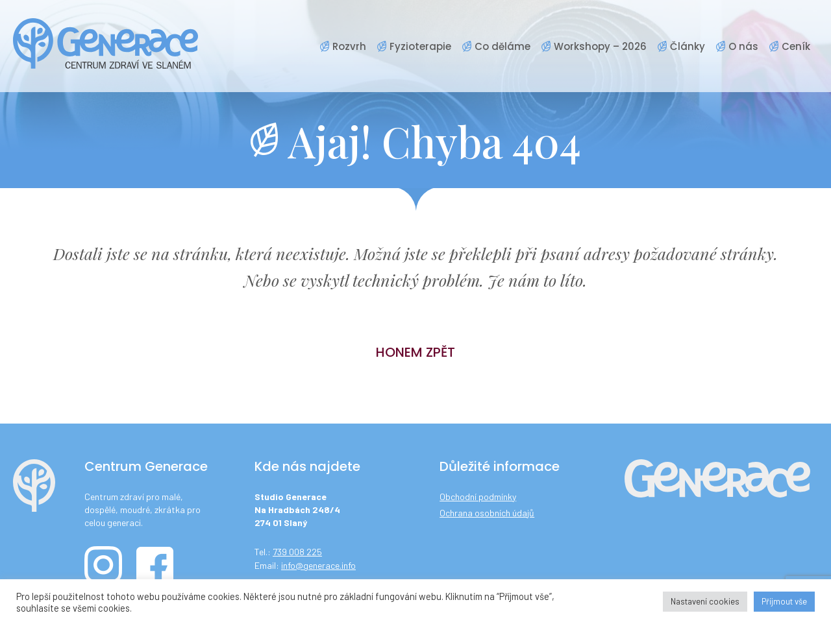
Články (687, 46)
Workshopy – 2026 (600, 46)
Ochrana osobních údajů (487, 512)
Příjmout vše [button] (784, 601)
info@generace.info (318, 565)
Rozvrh (349, 46)
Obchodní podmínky (478, 496)
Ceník (796, 46)
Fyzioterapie (420, 46)
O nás (743, 46)
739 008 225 (297, 551)
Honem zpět (415, 352)
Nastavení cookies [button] (705, 601)
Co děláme (502, 46)
